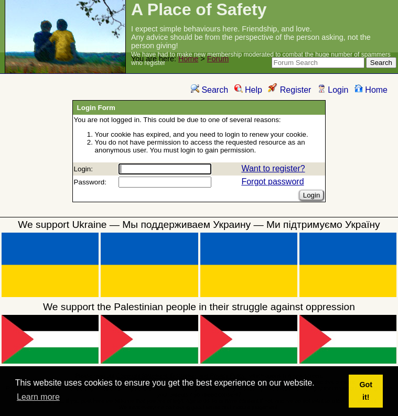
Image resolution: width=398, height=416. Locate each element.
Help (248, 89)
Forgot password (272, 181)
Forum (218, 58)
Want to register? (273, 168)
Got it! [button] (365, 390)
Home (188, 58)
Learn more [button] (38, 396)
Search (209, 89)
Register (289, 89)
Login (333, 89)
